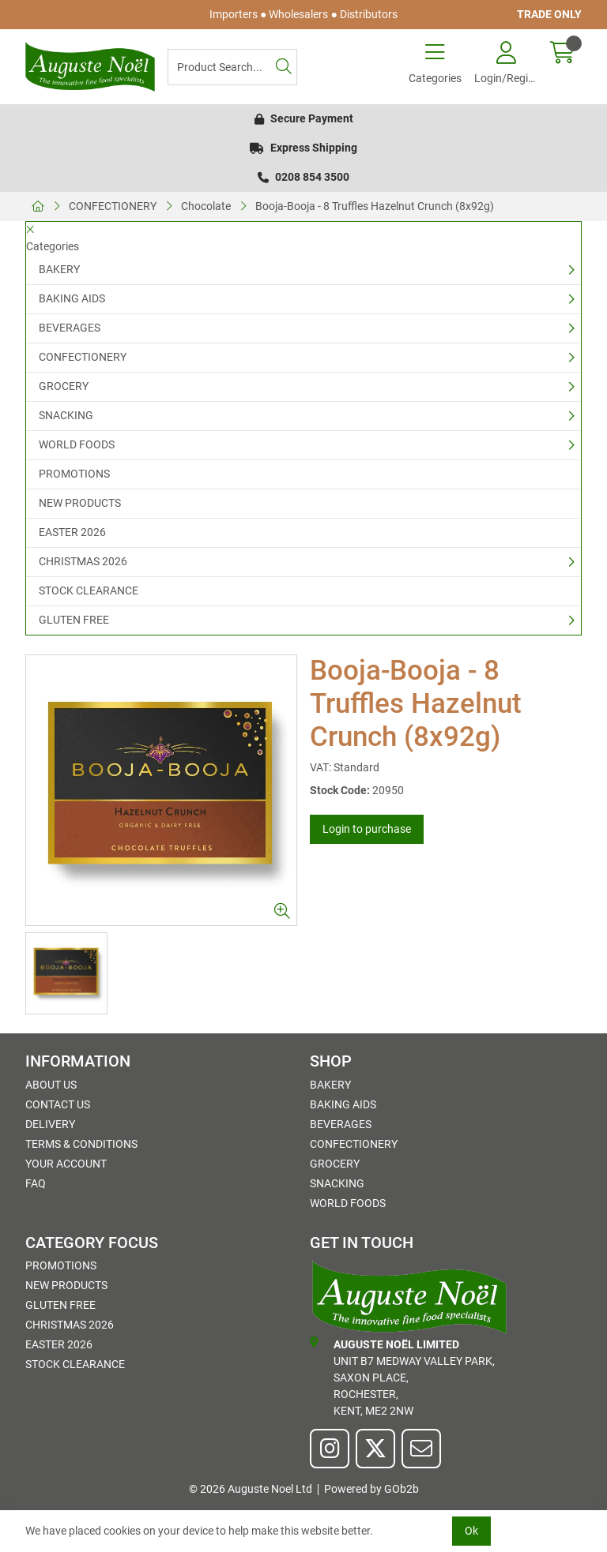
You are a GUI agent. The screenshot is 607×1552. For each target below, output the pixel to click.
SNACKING (66, 415)
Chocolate (206, 206)
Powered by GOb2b (371, 1489)
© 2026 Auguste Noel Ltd (250, 1489)
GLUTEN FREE (74, 619)
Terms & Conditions (81, 1144)
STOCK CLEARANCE (88, 590)
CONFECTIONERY (112, 206)
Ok (471, 1530)
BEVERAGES (69, 327)
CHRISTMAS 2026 (83, 561)
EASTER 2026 (72, 532)
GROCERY (64, 386)
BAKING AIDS (72, 298)
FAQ (35, 1183)
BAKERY (59, 269)
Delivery (50, 1124)
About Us (51, 1084)
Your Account (66, 1163)
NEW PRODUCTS (80, 503)
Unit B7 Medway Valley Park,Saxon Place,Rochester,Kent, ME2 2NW (402, 1376)
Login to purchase (366, 829)
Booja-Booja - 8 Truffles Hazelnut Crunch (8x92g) (374, 206)
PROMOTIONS (74, 473)
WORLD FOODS (77, 444)
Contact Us (57, 1104)
